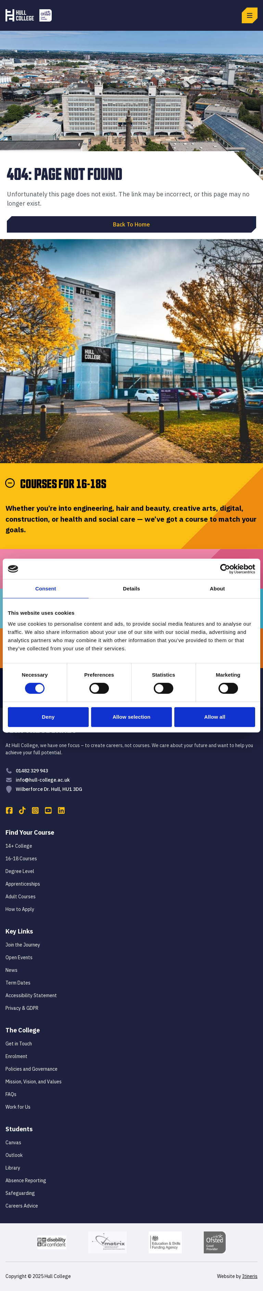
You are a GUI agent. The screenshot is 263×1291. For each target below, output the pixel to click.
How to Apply (19, 909)
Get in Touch (18, 1044)
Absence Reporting (25, 1180)
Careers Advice (21, 1206)
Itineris (250, 1276)
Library (12, 1168)
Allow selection (132, 717)
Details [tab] (131, 588)
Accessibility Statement (31, 995)
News (11, 970)
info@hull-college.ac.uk (43, 780)
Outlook (14, 1155)
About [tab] (217, 588)
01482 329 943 (32, 771)
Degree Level (19, 871)
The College (22, 1030)
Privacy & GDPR (21, 1008)
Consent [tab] (45, 588)
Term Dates (17, 983)
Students (19, 1129)
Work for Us (17, 1107)
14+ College (18, 846)
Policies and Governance (31, 1069)
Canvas (13, 1142)
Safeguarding (20, 1193)
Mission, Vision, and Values (33, 1082)
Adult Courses (20, 897)
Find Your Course (29, 832)
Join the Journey (22, 945)
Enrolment (16, 1056)
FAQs (10, 1094)
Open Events (19, 957)
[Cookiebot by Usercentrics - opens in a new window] (225, 569)
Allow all (214, 717)
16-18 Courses (21, 859)
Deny (48, 717)
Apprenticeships (22, 884)
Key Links (19, 931)
